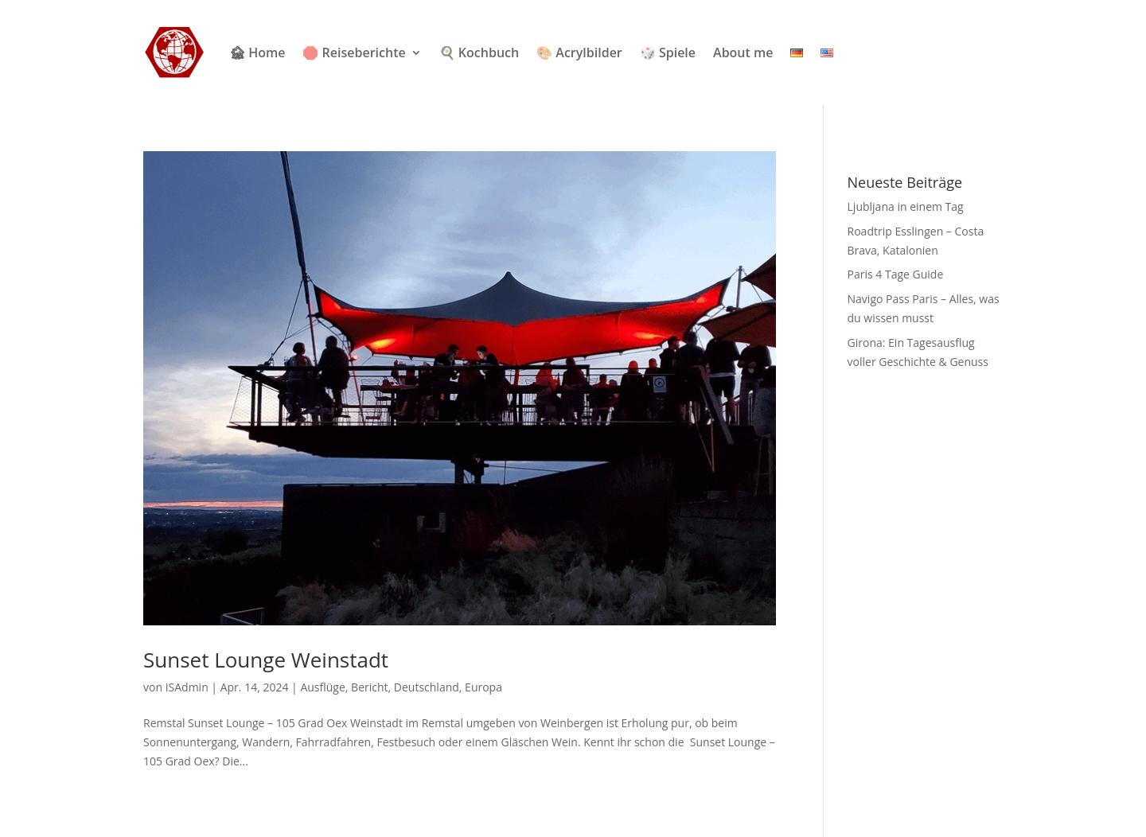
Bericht (369, 687)
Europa (483, 687)
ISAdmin (187, 687)
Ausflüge (322, 687)
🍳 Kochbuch (479, 52)
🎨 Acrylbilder (579, 52)
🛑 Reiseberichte (353, 52)
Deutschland (426, 687)
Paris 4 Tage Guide (896, 274)
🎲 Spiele (668, 52)
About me (743, 52)
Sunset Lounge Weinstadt (265, 659)
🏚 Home (257, 52)
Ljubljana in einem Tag (906, 206)
